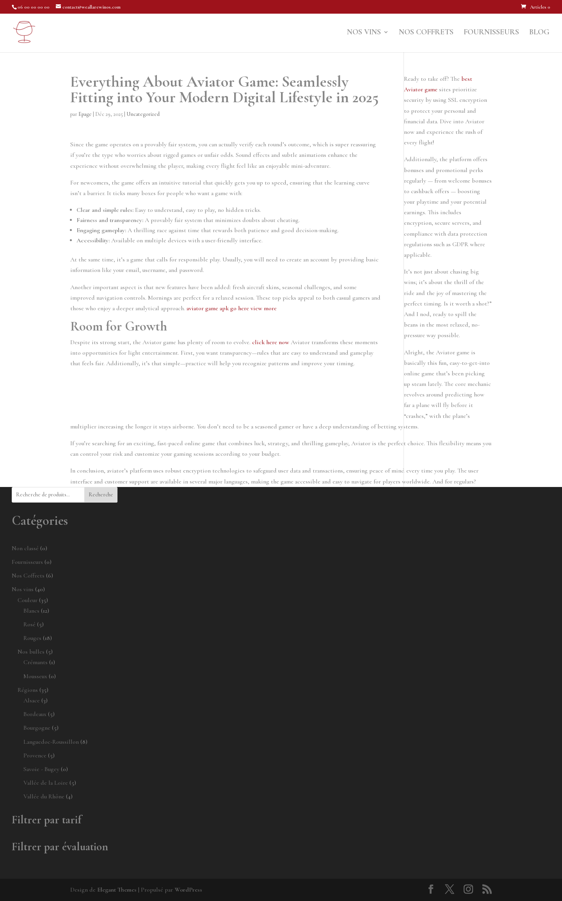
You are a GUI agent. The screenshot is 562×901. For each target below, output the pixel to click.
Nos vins (364, 33)
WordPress (188, 890)
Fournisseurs (491, 33)
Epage (85, 114)
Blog (539, 33)
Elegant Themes (117, 890)
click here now (270, 342)
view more (264, 308)
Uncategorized (143, 114)
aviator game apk (208, 308)
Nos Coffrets (426, 33)
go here (239, 308)
